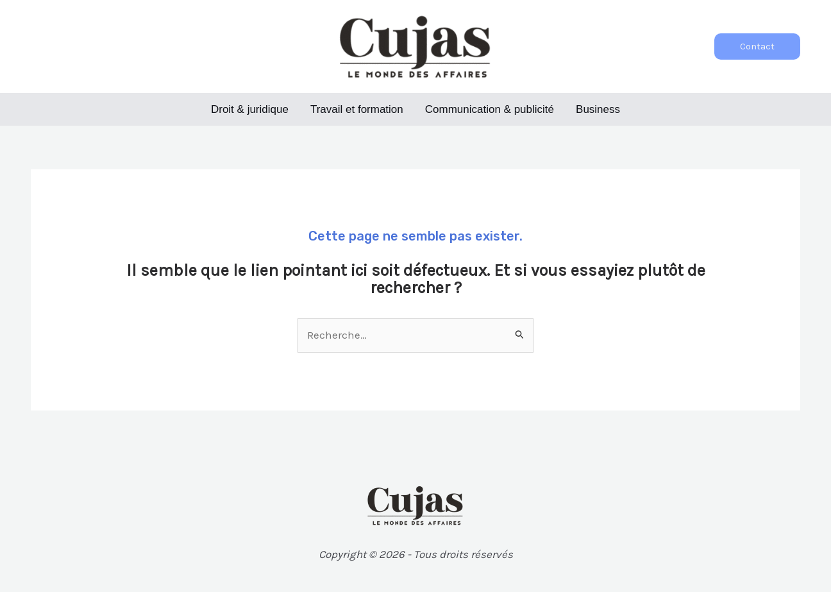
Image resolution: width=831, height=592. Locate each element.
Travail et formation (356, 109)
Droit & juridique (250, 109)
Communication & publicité (489, 109)
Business (598, 109)
